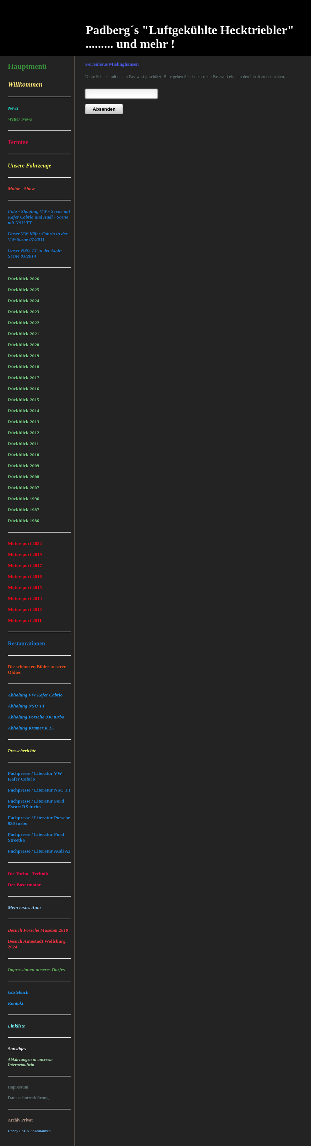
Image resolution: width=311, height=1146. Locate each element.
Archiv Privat (20, 1120)
